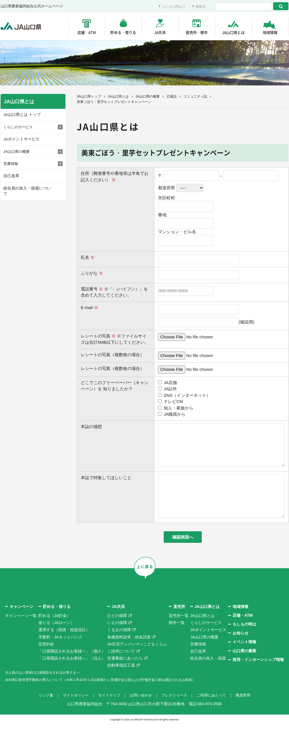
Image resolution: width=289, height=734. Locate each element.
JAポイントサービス (20, 139)
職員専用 (248, 704)
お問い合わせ (140, 704)
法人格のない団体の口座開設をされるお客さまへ (48, 682)
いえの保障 (117, 632)
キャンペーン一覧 (21, 625)
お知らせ (240, 642)
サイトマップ (107, 704)
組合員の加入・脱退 (208, 668)
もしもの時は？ (172, 6)
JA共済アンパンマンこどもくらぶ (137, 653)
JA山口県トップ (89, 96)
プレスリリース (176, 704)
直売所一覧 (179, 625)
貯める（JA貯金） (54, 625)
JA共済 (160, 32)
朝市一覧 (177, 632)
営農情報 (198, 653)
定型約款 (46, 653)
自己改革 (10, 175)
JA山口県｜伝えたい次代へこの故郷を (23, 26)
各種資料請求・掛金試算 (129, 646)
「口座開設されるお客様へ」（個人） (72, 660)
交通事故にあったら (125, 668)
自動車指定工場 (121, 675)
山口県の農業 (244, 660)
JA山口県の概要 (147, 96)
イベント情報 (244, 651)
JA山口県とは (233, 32)
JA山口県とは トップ (20, 115)
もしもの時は (244, 634)
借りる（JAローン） (56, 632)
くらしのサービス (206, 632)
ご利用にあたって (215, 704)
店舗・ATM (86, 32)
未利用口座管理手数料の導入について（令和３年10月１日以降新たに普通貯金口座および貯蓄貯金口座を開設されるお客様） (116, 689)
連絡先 (200, 6)
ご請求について (121, 660)
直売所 (179, 616)
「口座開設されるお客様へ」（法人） (72, 668)
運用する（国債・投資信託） (64, 639)
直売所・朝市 (197, 32)
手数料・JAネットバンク (60, 646)
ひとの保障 (117, 625)
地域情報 (270, 32)
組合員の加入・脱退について (27, 188)
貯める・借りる (123, 32)
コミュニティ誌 (195, 96)
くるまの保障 (119, 639)
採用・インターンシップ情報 (258, 669)
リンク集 (41, 704)
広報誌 (172, 96)
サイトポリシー (72, 704)
